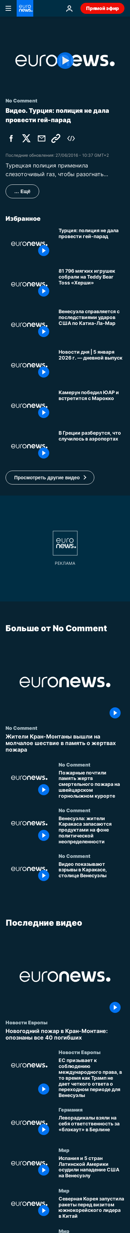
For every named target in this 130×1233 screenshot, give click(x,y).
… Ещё (22, 191)
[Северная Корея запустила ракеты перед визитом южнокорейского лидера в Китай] (91, 1208)
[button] (50, 477)
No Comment (21, 728)
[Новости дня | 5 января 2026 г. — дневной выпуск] (91, 365)
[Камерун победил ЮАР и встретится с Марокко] (91, 406)
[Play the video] (65, 61)
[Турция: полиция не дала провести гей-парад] (91, 244)
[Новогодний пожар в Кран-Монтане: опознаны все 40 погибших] (65, 1034)
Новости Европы (26, 1022)
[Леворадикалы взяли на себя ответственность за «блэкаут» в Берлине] (91, 1127)
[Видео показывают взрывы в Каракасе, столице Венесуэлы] (91, 873)
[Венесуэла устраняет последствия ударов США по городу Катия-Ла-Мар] (91, 325)
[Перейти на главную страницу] (25, 8)
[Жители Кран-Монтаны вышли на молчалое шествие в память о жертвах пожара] (65, 743)
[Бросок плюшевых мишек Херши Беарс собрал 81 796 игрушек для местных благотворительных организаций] (91, 284)
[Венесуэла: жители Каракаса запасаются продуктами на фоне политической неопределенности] (91, 829)
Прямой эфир (102, 8)
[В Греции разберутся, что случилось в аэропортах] (91, 446)
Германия (71, 1109)
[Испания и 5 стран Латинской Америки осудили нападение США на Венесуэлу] (91, 1167)
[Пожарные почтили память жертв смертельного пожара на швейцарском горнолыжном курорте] (91, 784)
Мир (64, 1150)
